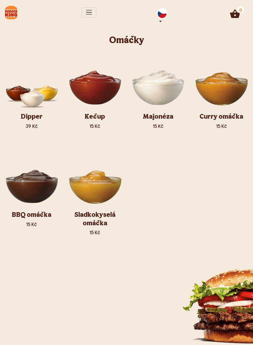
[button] (162, 13)
